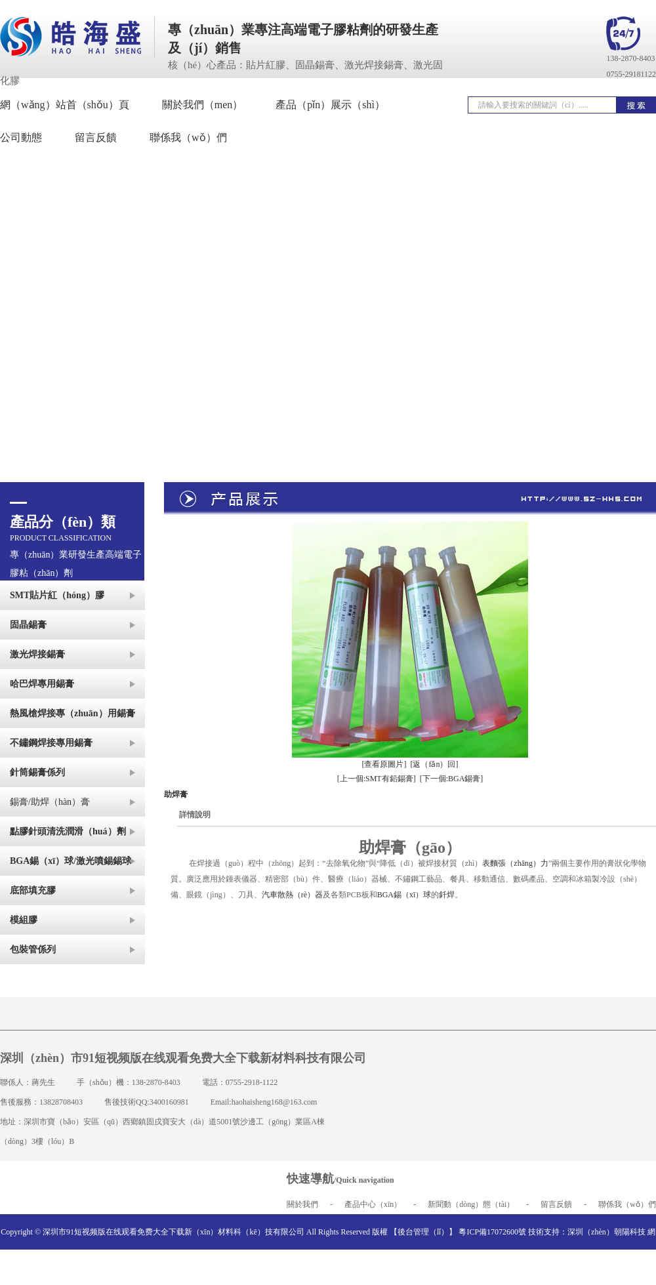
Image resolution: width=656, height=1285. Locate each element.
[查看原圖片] (384, 764)
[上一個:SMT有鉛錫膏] (376, 778)
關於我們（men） (202, 104)
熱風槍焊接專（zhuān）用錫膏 (72, 713)
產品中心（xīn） (372, 1204)
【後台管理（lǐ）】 (423, 1231)
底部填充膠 (33, 890)
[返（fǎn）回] (435, 764)
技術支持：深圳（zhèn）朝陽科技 (587, 1231)
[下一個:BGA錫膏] (451, 778)
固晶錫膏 (28, 625)
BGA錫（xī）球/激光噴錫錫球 (70, 861)
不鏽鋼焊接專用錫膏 (51, 743)
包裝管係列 (33, 949)
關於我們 (302, 1204)
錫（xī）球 (412, 894)
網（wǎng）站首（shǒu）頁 (64, 104)
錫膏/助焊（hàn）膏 (50, 802)
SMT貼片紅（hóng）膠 (57, 595)
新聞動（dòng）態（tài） (471, 1204)
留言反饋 (556, 1204)
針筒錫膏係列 (37, 772)
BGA (385, 894)
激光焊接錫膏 (37, 654)
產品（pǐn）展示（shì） (330, 104)
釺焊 (447, 894)
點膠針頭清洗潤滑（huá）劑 (68, 831)
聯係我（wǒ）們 (627, 1204)
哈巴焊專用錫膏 (42, 684)
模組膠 (23, 920)
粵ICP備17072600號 (492, 1231)
